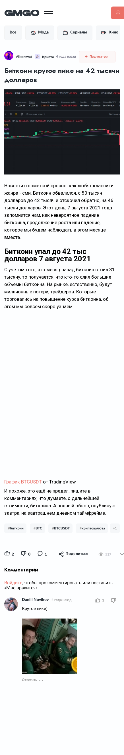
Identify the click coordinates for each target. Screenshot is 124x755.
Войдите (13, 583)
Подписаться (96, 56)
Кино (109, 32)
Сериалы (75, 32)
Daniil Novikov (35, 600)
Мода (40, 32)
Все (13, 32)
